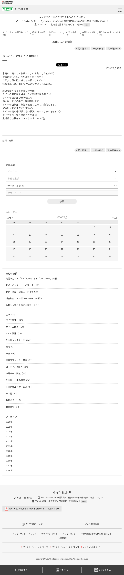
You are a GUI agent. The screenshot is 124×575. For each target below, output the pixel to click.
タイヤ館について (32, 524)
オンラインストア (90, 547)
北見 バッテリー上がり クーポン (23, 285)
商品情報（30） (13, 406)
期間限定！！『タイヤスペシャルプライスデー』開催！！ (33, 278)
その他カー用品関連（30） (18, 380)
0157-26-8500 (27, 21)
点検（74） (11, 346)
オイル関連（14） (14, 333)
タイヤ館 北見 (21, 9)
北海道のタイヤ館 (55, 33)
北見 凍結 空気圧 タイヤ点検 (23, 291)
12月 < (10, 217)
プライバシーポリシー (50, 534)
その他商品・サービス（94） (20, 386)
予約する (62, 570)
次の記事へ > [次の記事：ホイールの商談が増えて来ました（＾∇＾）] (113, 48)
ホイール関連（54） (15, 326)
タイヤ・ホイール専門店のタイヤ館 (15, 33)
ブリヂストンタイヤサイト (34, 547)
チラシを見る (102, 570)
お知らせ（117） (14, 400)
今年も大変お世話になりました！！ (23, 305)
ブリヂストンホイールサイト (64, 547)
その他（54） (12, 393)
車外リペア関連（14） (16, 373)
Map (86, 24)
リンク (33, 534)
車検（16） (11, 353)
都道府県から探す (38, 33)
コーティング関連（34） (17, 366)
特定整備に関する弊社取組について (97, 534)
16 (94, 241)
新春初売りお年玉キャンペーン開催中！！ (26, 298)
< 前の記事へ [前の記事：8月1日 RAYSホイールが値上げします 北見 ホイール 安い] (82, 48)
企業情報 (63, 538)
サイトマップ (20, 534)
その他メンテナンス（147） (19, 340)
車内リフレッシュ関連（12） (20, 360)
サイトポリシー (71, 534)
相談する (21, 570)
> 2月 (114, 217)
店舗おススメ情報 (88, 33)
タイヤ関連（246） (15, 320)
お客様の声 (92, 524)
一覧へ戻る (98, 48)
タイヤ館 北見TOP (70, 33)
